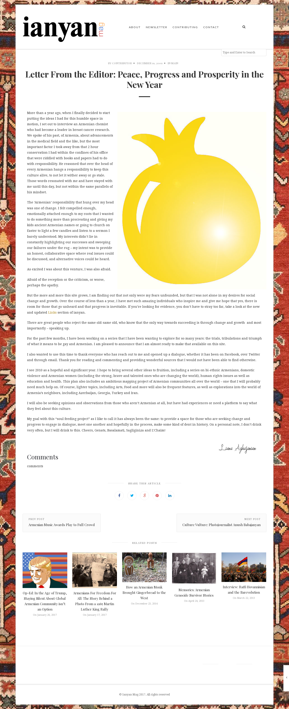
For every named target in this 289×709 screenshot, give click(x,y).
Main (174, 63)
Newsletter (156, 27)
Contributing (185, 27)
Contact (211, 27)
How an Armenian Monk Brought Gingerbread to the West (144, 592)
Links (52, 312)
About (135, 27)
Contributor (122, 63)
